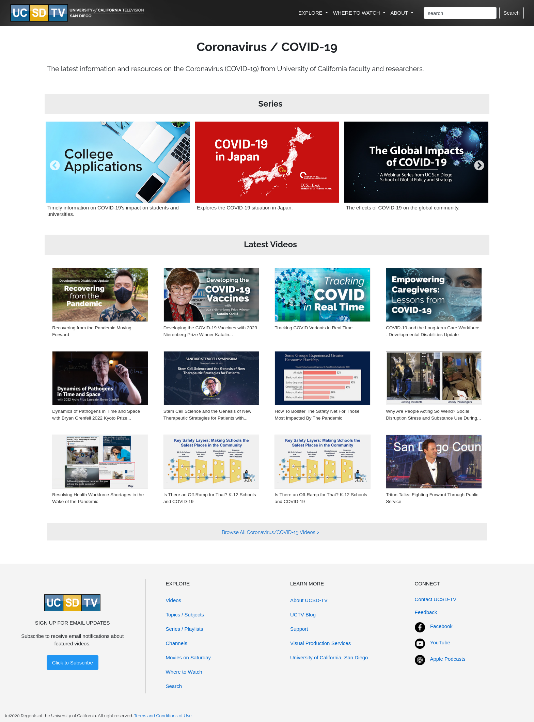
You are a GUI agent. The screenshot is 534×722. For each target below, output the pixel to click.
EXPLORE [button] (311, 13)
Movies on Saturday (188, 657)
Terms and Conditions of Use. (163, 715)
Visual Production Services (320, 643)
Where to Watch (184, 672)
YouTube (440, 642)
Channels (176, 643)
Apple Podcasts (448, 659)
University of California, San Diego (329, 657)
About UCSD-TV (309, 600)
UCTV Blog (303, 614)
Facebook (441, 626)
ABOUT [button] (400, 13)
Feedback (426, 612)
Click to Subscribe (72, 662)
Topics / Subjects (185, 614)
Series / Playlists (184, 629)
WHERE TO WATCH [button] (357, 13)
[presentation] (55, 170)
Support (299, 629)
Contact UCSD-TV (436, 599)
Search (511, 13)
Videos (174, 600)
